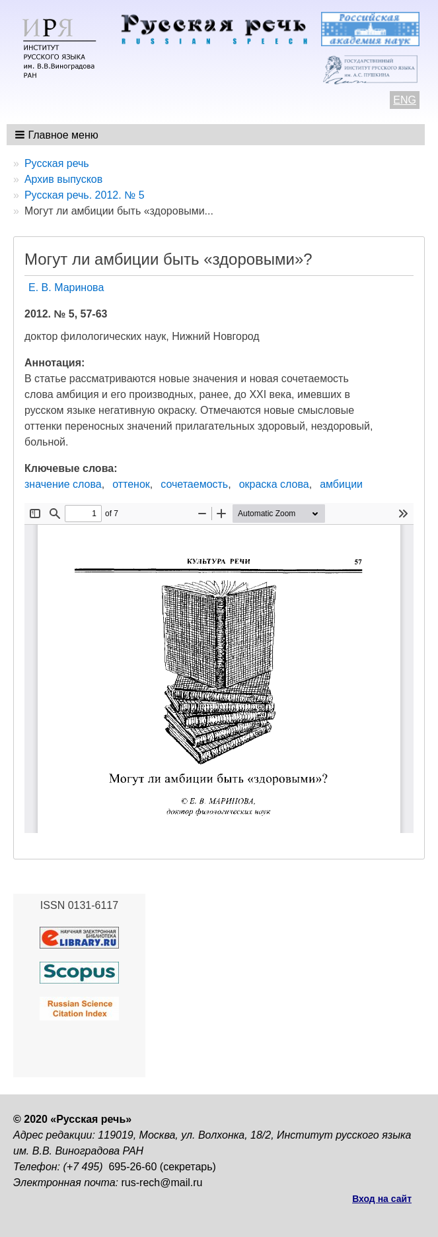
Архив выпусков (63, 179)
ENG (404, 100)
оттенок (131, 484)
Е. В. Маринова (66, 287)
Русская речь (56, 163)
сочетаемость (194, 484)
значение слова (63, 484)
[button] (58, 134)
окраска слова (274, 484)
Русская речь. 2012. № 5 (84, 195)
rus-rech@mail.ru (162, 1182)
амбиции (341, 484)
